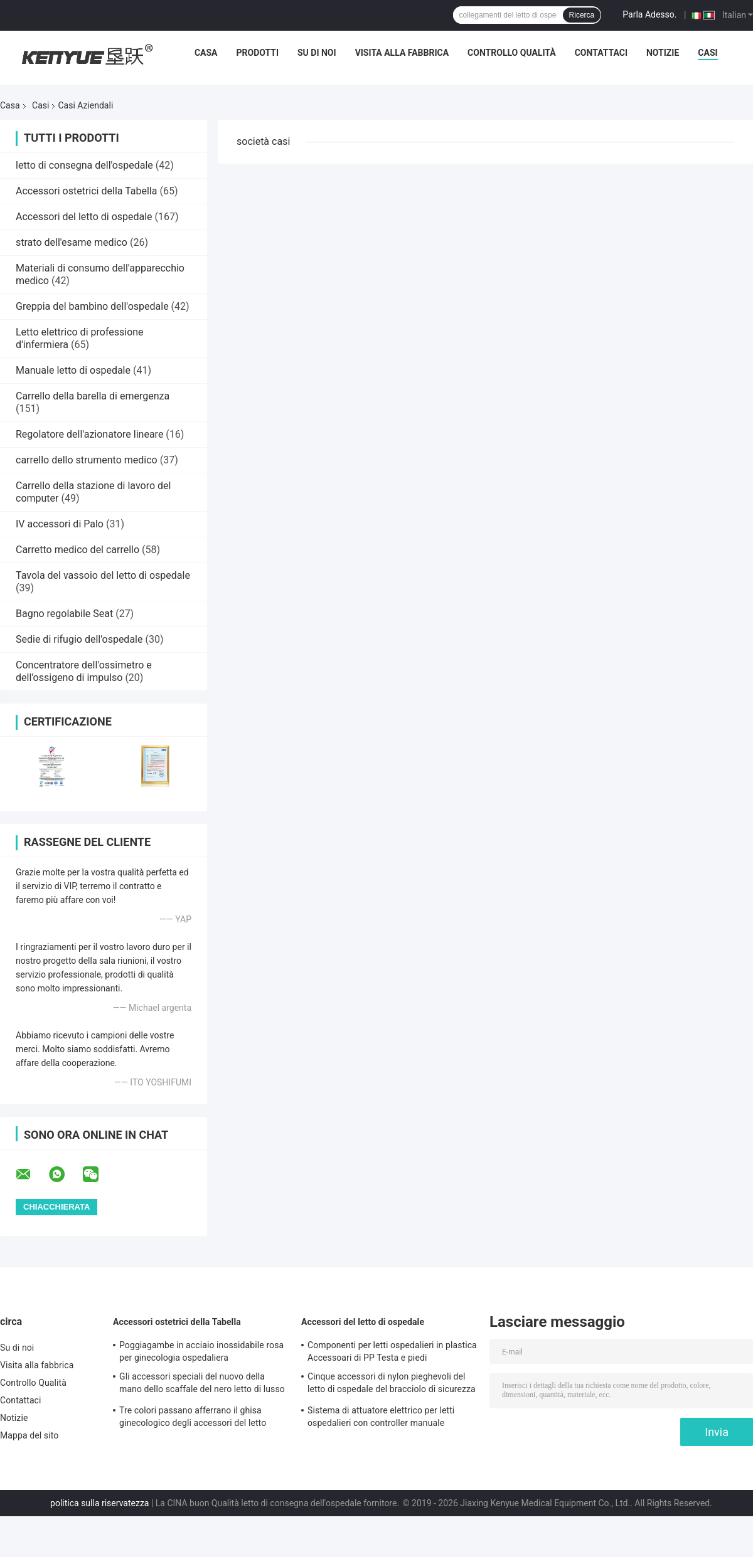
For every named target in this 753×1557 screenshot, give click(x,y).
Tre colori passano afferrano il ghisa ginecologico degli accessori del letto (192, 1416)
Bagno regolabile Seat (64, 614)
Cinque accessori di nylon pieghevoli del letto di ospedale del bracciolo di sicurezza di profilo (391, 1384)
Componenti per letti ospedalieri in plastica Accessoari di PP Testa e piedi (392, 1351)
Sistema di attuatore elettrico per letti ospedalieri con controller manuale (380, 1416)
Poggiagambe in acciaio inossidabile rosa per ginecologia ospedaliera (201, 1351)
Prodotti (257, 53)
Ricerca (582, 15)
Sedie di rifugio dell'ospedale (79, 639)
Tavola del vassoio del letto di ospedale (103, 575)
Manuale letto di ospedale (73, 370)
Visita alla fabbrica (402, 53)
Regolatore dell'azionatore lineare (89, 434)
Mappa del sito (29, 1435)
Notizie (662, 53)
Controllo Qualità (511, 53)
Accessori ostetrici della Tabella (86, 191)
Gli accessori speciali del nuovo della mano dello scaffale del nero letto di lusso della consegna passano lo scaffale (202, 1384)
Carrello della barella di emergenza (92, 396)
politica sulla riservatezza (99, 1503)
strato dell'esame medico (71, 242)
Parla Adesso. (649, 14)
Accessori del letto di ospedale (84, 217)
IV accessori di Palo (60, 524)
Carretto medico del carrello (77, 550)
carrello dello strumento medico (87, 460)
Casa (206, 53)
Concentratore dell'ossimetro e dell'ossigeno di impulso (84, 671)
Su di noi (316, 53)
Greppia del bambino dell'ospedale (92, 306)
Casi (707, 53)
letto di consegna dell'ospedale (84, 165)
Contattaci (601, 53)
